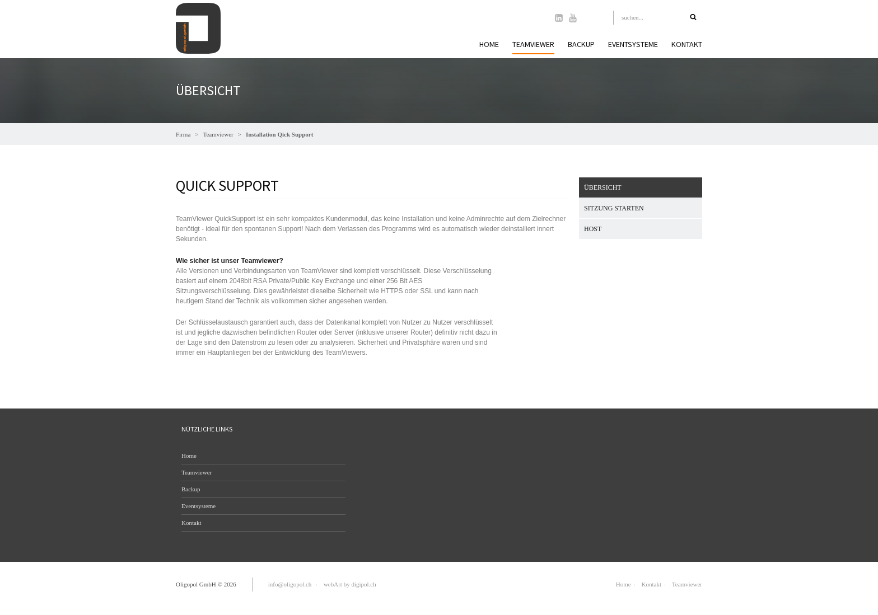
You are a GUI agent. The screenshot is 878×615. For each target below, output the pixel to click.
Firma (183, 134)
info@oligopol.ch (290, 584)
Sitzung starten (614, 208)
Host (592, 229)
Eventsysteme (633, 44)
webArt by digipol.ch (350, 584)
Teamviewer (218, 134)
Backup (581, 44)
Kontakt (686, 44)
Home (489, 44)
